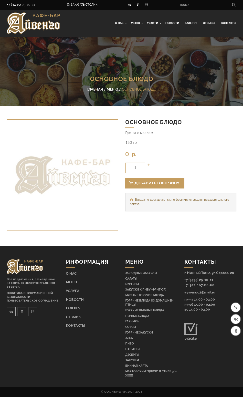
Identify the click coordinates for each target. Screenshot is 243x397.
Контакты (228, 23)
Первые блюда (137, 316)
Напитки (132, 349)
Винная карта (136, 365)
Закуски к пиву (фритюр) (145, 289)
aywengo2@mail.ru (199, 292)
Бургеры (132, 284)
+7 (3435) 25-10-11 (21, 5)
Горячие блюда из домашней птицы (149, 302)
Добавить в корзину (154, 183)
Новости (172, 23)
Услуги (153, 23)
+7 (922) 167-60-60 (199, 285)
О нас (119, 23)
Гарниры (132, 321)
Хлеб (129, 338)
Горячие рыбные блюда (144, 310)
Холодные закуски (141, 273)
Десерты (132, 354)
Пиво (129, 343)
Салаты (131, 278)
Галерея (191, 23)
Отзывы (209, 23)
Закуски (132, 360)
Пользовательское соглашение (33, 300)
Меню (136, 23)
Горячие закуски (139, 332)
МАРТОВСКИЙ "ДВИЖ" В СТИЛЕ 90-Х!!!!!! (151, 373)
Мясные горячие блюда (144, 295)
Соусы (130, 327)
